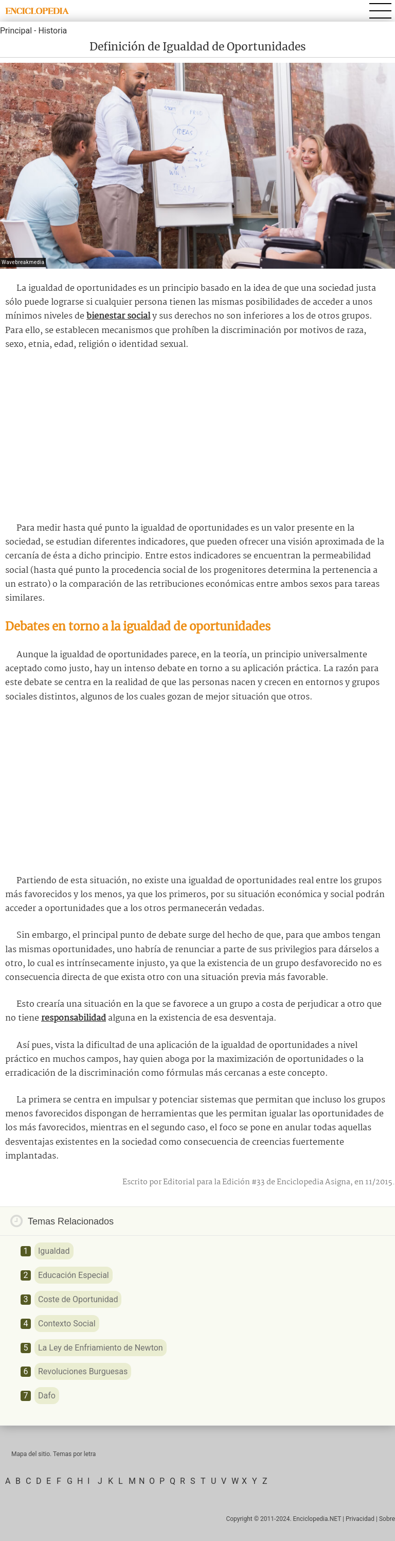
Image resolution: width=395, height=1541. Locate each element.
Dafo (47, 1395)
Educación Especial (73, 1275)
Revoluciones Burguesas (83, 1371)
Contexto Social (67, 1323)
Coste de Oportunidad (78, 1299)
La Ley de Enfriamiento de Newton (100, 1348)
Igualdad (54, 1251)
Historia (52, 31)
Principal (16, 31)
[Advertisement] (197, 436)
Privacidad (360, 1518)
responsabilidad (73, 1018)
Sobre (387, 1518)
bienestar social (118, 316)
